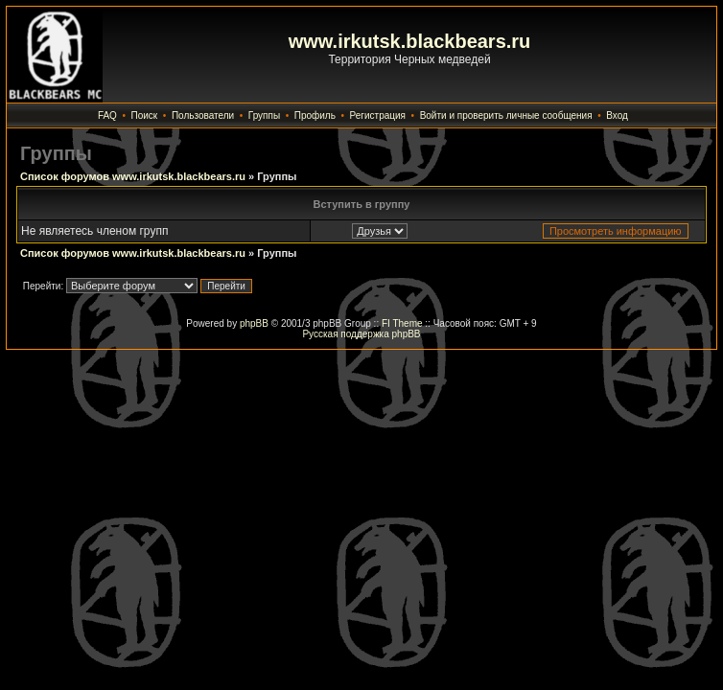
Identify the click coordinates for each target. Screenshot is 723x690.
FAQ (107, 115)
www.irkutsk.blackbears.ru (410, 41)
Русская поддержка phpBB (361, 334)
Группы (264, 115)
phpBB (254, 323)
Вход (617, 115)
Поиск (144, 115)
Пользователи (203, 115)
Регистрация (378, 115)
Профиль (315, 115)
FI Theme (402, 323)
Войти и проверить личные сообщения (506, 115)
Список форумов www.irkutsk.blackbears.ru (132, 176)
